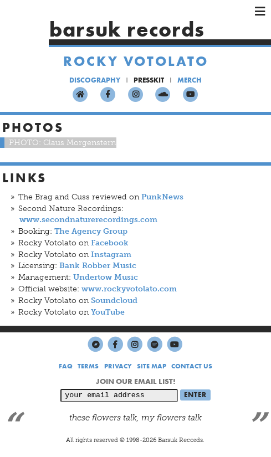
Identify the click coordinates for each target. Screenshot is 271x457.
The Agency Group (90, 231)
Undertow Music (105, 277)
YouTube (108, 312)
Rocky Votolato (135, 61)
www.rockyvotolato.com (129, 289)
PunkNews (162, 197)
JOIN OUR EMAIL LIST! (136, 381)
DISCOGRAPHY (94, 80)
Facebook (110, 243)
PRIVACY (118, 366)
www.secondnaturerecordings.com (88, 219)
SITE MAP (151, 366)
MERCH (189, 80)
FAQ (66, 366)
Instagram (111, 254)
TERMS (88, 366)
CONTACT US (191, 366)
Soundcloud (114, 300)
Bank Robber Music (97, 265)
